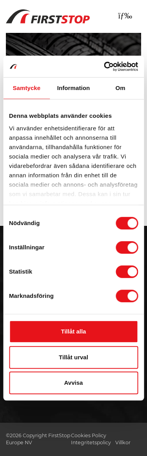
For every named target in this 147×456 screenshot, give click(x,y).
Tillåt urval (73, 357)
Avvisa (73, 382)
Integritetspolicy (91, 442)
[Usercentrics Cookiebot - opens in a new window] (104, 66)
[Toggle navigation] (125, 16)
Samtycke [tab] (26, 88)
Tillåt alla (73, 331)
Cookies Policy (88, 435)
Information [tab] (73, 88)
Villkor (123, 442)
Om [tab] (120, 88)
